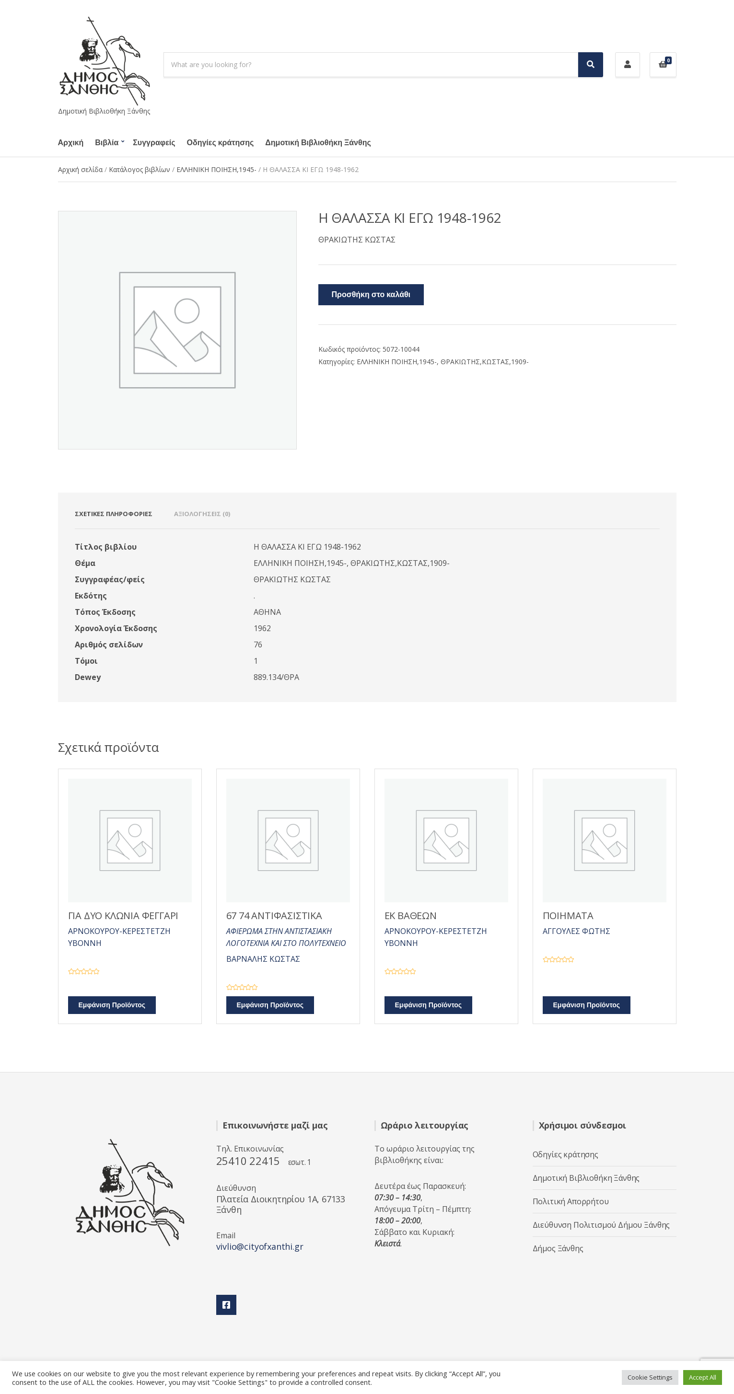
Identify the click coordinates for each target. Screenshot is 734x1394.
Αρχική (71, 143)
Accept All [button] (702, 1377)
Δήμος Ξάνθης (558, 1248)
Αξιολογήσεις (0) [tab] (202, 513)
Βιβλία (106, 143)
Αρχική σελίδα (80, 169)
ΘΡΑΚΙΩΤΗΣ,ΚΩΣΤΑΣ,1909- (485, 361)
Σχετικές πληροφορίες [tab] (113, 513)
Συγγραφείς (154, 143)
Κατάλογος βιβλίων (139, 169)
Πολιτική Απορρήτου (571, 1201)
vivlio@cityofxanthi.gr (259, 1246)
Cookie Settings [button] (650, 1377)
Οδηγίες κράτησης (220, 143)
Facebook (226, 1305)
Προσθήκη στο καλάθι (371, 294)
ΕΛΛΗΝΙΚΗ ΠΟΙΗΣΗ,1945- (216, 169)
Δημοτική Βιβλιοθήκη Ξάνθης (318, 143)
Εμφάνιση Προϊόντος (112, 1005)
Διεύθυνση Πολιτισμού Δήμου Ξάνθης (601, 1225)
